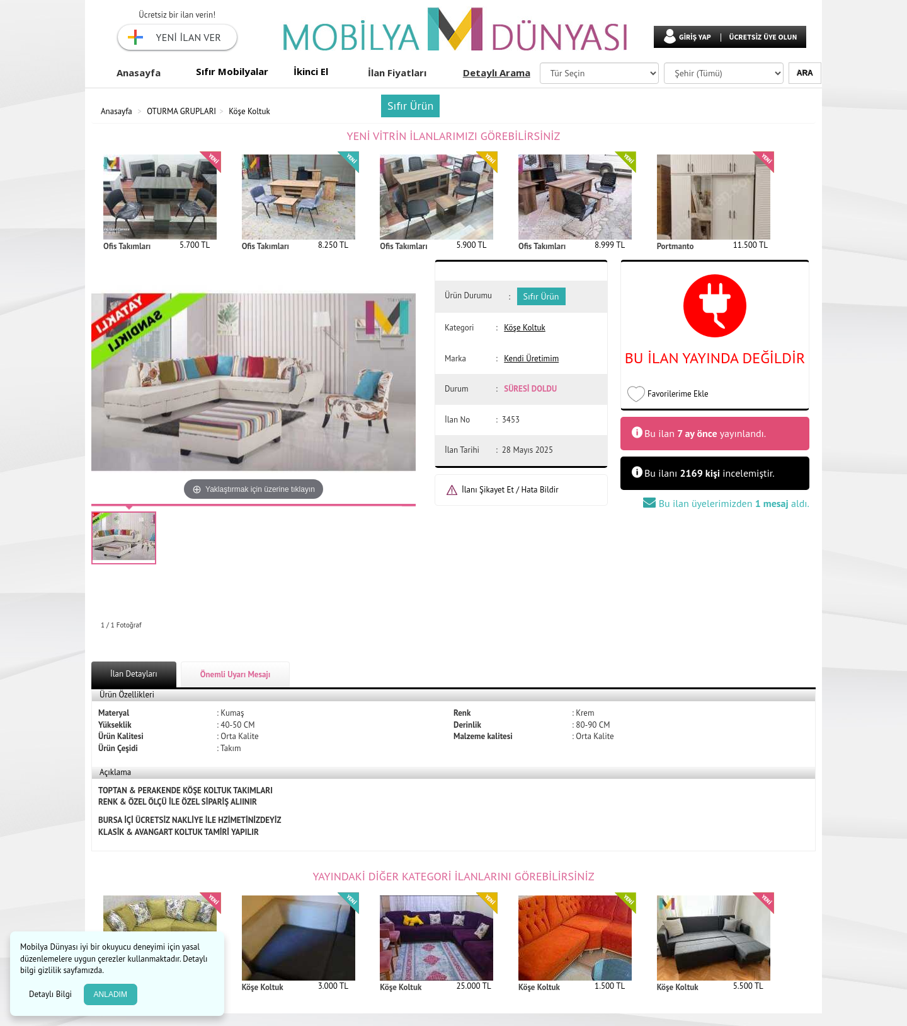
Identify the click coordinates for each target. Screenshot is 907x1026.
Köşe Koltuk (249, 111)
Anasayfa (139, 72)
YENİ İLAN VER (188, 37)
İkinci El (311, 71)
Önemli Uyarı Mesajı (235, 674)
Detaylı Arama (496, 72)
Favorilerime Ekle (678, 393)
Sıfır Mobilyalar (232, 71)
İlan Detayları (133, 673)
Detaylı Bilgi (51, 994)
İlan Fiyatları (397, 72)
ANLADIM (110, 994)
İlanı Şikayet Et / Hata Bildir (510, 489)
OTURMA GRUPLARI (181, 111)
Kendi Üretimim (531, 358)
